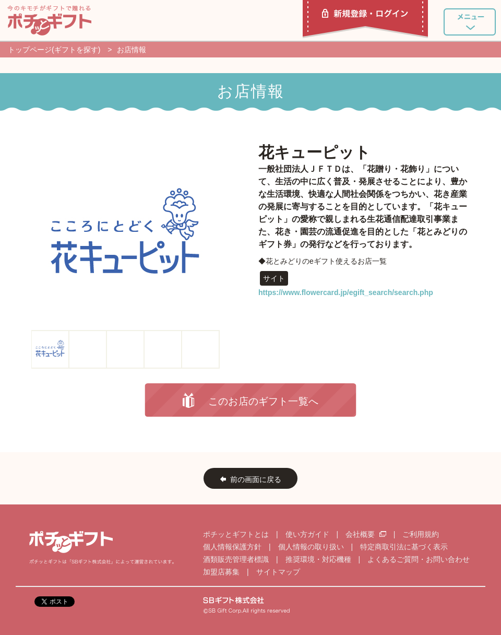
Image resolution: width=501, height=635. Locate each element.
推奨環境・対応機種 (318, 559)
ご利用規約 (420, 534)
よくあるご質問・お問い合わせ (418, 559)
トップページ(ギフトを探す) (54, 49)
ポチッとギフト (49, 20)
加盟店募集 (221, 572)
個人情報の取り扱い (311, 547)
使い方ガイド (307, 534)
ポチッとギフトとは (236, 534)
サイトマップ (278, 572)
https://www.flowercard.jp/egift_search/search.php (345, 292)
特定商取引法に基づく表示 (404, 547)
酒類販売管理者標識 (236, 559)
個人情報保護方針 (232, 547)
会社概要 (366, 534)
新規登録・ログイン (365, 19)
